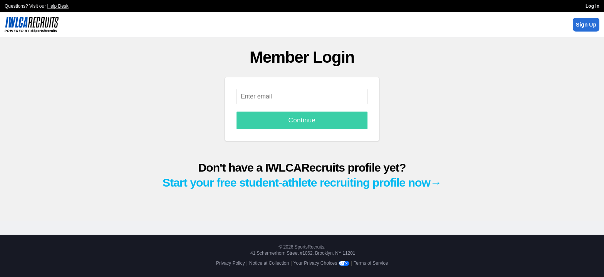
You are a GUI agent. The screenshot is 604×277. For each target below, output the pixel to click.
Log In (592, 6)
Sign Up (586, 25)
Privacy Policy (230, 263)
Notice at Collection (269, 263)
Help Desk (58, 6)
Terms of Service (371, 263)
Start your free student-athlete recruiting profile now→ (302, 182)
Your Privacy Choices (321, 263)
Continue (302, 120)
